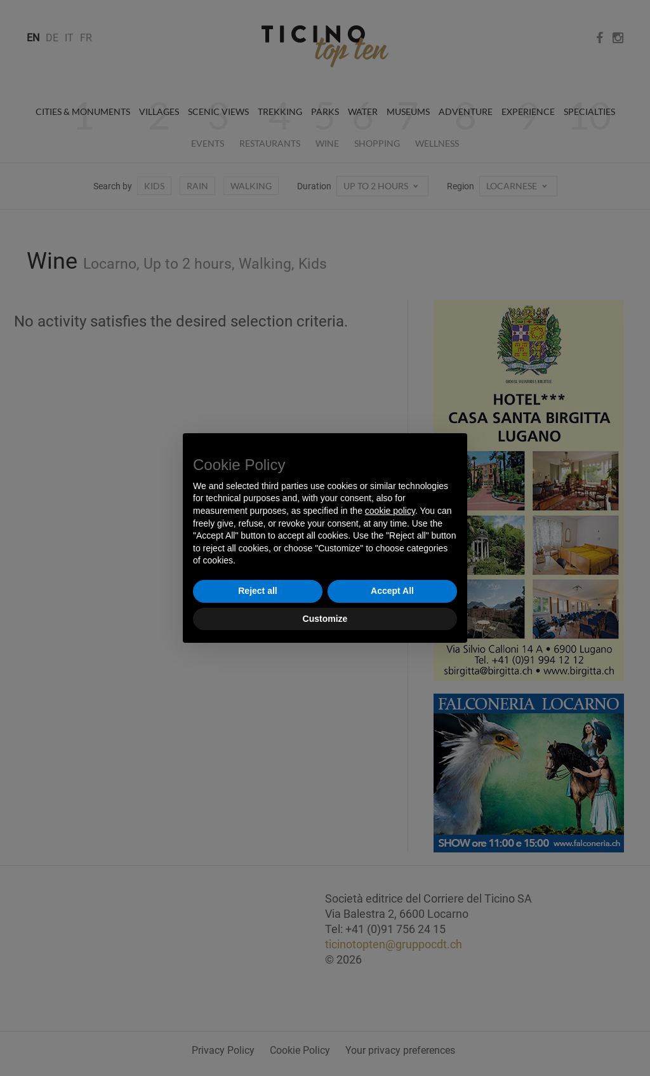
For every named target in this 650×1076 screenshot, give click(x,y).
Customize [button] (325, 619)
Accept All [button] (392, 591)
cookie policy (390, 511)
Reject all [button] (257, 591)
